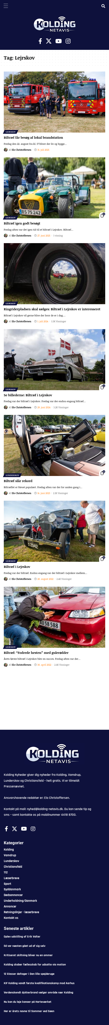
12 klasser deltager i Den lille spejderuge (29, 974)
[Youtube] (58, 41)
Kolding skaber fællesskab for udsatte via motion (35, 965)
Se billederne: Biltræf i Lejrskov (28, 395)
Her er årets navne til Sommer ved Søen (29, 1011)
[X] (49, 41)
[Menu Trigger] (5, 6)
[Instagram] (68, 41)
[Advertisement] (54, 701)
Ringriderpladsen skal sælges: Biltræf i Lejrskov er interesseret (52, 309)
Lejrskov (11, 132)
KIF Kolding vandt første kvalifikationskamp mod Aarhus (39, 983)
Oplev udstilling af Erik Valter (22, 937)
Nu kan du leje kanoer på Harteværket (27, 1002)
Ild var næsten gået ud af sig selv (24, 946)
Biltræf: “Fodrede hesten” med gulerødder (36, 652)
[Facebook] (40, 41)
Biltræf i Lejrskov (17, 566)
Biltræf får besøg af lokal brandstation (33, 137)
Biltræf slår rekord (18, 481)
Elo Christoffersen (21, 149)
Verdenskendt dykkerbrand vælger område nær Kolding (38, 993)
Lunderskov (12, 475)
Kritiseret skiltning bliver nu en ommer (28, 955)
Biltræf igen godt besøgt (22, 223)
